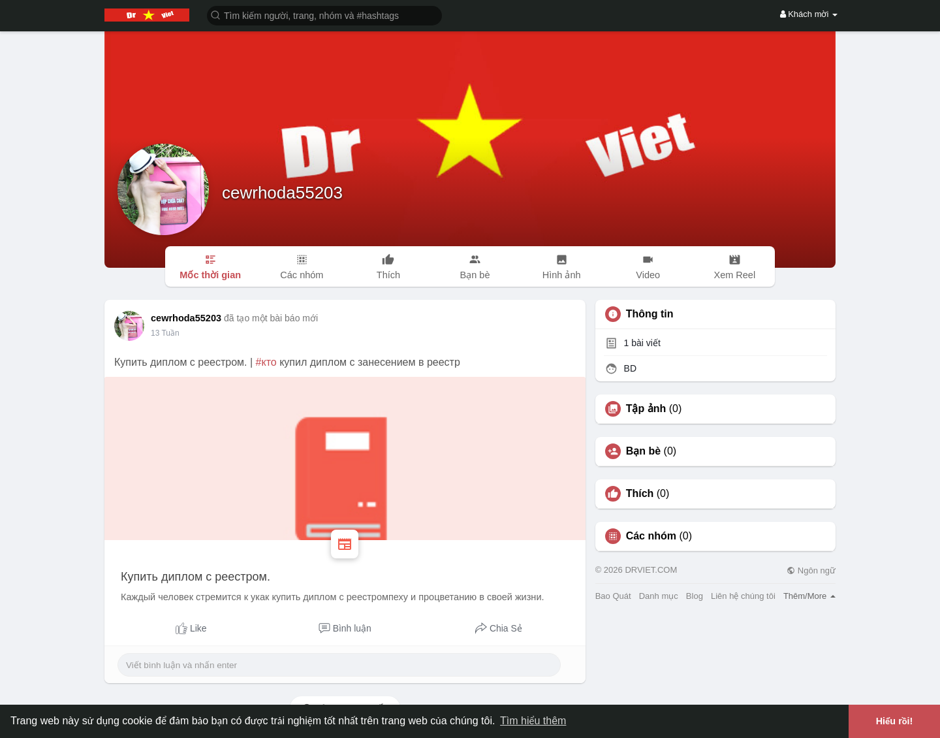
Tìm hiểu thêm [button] (533, 720)
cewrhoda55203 (282, 192)
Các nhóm (651, 536)
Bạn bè (643, 451)
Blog (694, 596)
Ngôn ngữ (811, 570)
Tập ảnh (646, 409)
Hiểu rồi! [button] (894, 721)
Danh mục (658, 596)
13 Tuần (165, 333)
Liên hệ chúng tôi (743, 596)
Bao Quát (613, 596)
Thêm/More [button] (809, 596)
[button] (324, 14)
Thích (640, 494)
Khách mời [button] (809, 14)
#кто (266, 362)
